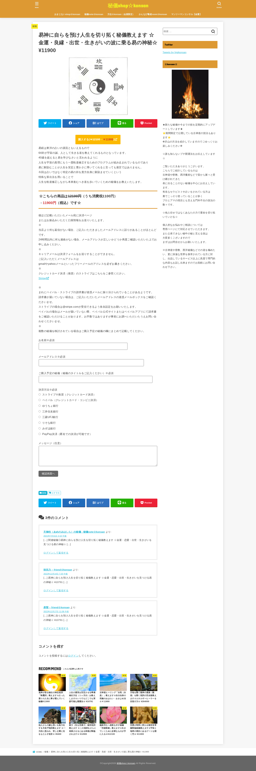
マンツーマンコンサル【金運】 (186, 14)
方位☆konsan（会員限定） (121, 14)
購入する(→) (96, 139)
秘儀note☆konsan (93, 14)
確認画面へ (48, 473)
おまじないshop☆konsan (67, 14)
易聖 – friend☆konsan (56, 607)
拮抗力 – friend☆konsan (57, 569)
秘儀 (34, 26)
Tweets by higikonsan (174, 52)
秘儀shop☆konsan (128, 5)
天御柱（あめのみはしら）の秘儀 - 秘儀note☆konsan (74, 532)
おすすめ (56, 493)
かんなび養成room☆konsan (153, 14)
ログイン (73, 655)
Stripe (42, 278)
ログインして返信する (55, 552)
